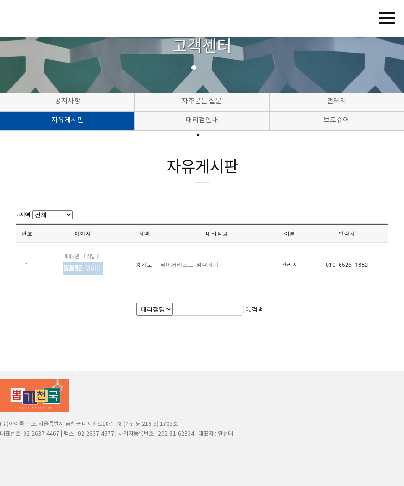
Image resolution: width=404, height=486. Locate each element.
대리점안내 (202, 120)
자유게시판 (67, 120)
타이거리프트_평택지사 (189, 264)
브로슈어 (336, 120)
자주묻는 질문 (202, 101)
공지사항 (68, 101)
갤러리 (336, 101)
